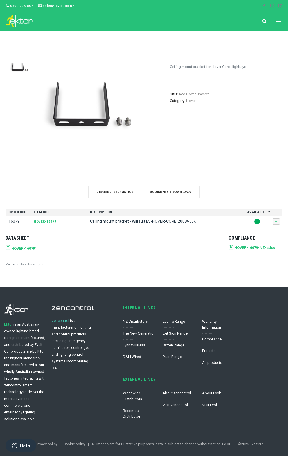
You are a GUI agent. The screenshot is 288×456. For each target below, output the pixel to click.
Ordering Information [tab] (115, 191)
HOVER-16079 (45, 221)
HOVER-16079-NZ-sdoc (254, 247)
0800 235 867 (19, 6)
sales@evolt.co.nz (56, 6)
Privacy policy (46, 444)
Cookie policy (74, 444)
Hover (191, 101)
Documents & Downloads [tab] (170, 191)
